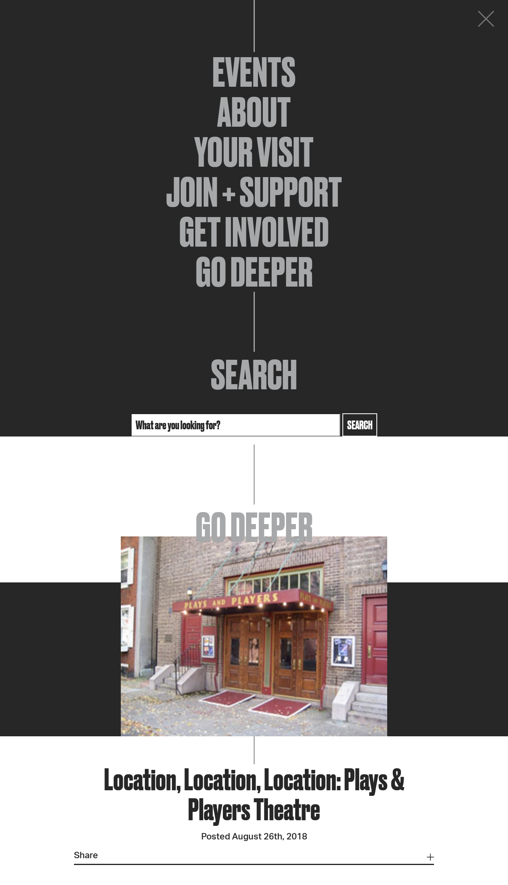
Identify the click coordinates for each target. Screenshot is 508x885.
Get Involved (254, 232)
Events (254, 72)
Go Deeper (254, 272)
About (254, 112)
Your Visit (254, 152)
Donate (437, 20)
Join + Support (254, 192)
